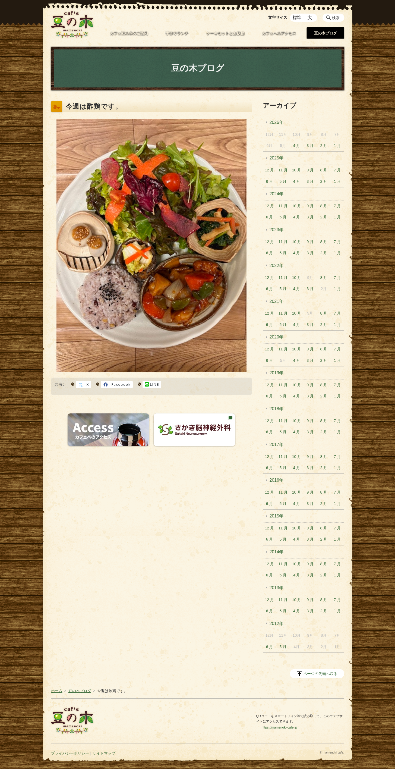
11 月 (283, 170)
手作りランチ (177, 33)
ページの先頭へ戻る (320, 673)
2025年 (277, 158)
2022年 (277, 265)
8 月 (323, 170)
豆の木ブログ (325, 33)
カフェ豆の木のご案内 (129, 33)
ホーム (56, 691)
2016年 (277, 480)
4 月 (296, 145)
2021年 (277, 301)
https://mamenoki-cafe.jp (279, 727)
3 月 (310, 145)
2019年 (277, 373)
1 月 (337, 145)
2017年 (277, 444)
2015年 (277, 516)
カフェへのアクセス (279, 33)
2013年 (277, 587)
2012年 (277, 623)
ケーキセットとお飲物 (225, 33)
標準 (297, 17)
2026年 (277, 122)
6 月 (269, 181)
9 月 (310, 170)
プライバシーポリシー (70, 753)
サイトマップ (104, 753)
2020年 (277, 337)
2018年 (277, 408)
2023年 (277, 229)
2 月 (323, 145)
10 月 (296, 170)
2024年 (277, 194)
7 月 (337, 170)
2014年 (277, 552)
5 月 (283, 181)
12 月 (269, 170)
